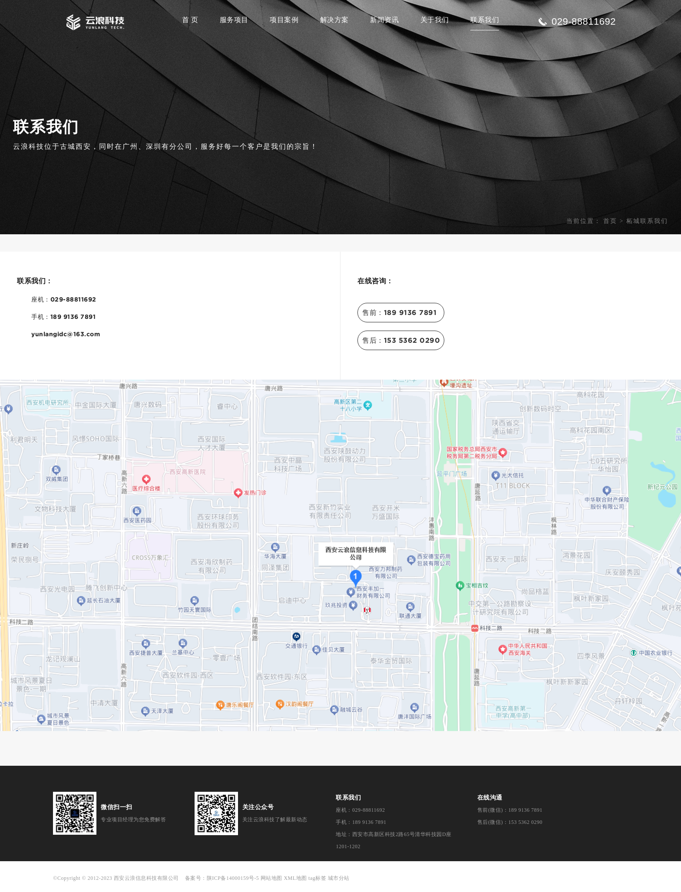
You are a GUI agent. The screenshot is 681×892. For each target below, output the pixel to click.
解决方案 (334, 19)
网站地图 (271, 878)
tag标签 (317, 878)
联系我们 (484, 19)
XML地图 (295, 878)
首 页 (190, 19)
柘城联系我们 (647, 221)
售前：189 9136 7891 (399, 312)
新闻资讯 (384, 19)
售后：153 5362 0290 (401, 340)
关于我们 (434, 19)
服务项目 (234, 19)
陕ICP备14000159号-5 (233, 878)
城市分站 (339, 878)
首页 (610, 221)
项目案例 (284, 19)
